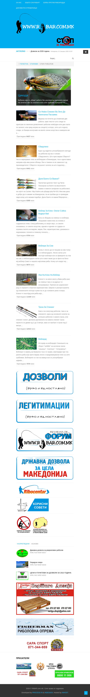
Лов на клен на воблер (49, 275)
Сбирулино (43, 147)
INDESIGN (49, 693)
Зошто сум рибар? (32, 2)
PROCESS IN (37, 693)
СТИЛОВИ (34, 64)
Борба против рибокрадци (54, 2)
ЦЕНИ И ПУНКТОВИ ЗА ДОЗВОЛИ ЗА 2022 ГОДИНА (50, 573)
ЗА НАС (19, 2)
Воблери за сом (45, 246)
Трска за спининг (46, 307)
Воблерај (42, 339)
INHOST (65, 693)
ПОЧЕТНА (24, 64)
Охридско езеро (36, 562)
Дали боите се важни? (48, 179)
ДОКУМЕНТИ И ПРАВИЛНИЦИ (26, 8)
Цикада (23, 95)
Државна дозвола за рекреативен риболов (46, 550)
